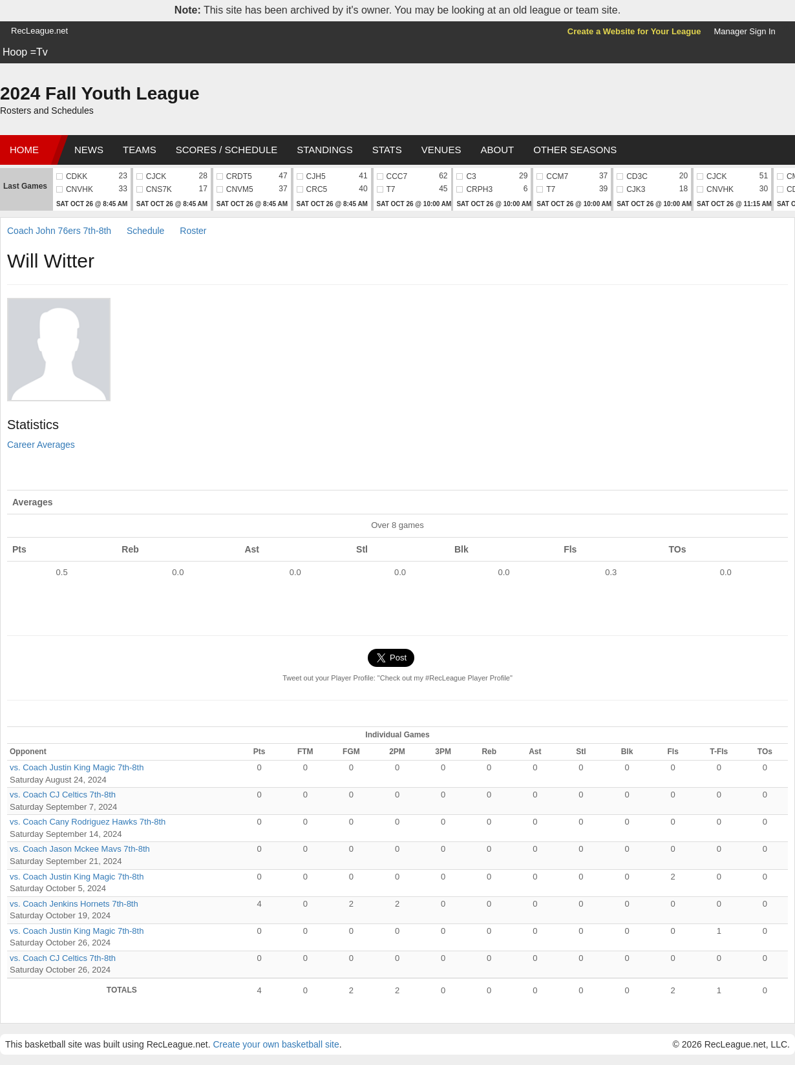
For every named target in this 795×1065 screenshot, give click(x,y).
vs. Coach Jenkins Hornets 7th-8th (74, 904)
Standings (324, 149)
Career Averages (41, 444)
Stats (387, 149)
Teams (139, 149)
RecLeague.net (39, 31)
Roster (193, 231)
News (88, 149)
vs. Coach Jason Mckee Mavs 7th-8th (80, 849)
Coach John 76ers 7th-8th (59, 231)
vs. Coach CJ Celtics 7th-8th (63, 794)
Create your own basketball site (276, 1044)
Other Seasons (575, 149)
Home (24, 149)
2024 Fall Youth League (100, 93)
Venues (441, 149)
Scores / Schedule (227, 149)
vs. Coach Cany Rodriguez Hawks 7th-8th (87, 822)
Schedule (145, 231)
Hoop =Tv (25, 52)
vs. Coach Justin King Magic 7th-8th (76, 767)
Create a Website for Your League (634, 31)
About (497, 149)
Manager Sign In (744, 31)
